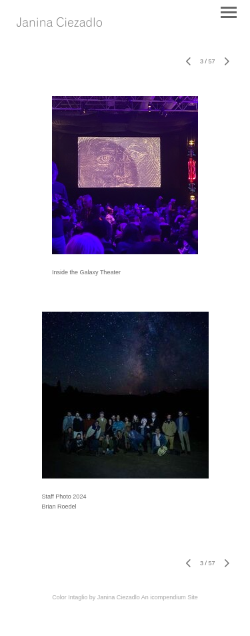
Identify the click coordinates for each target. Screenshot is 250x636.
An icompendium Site (169, 597)
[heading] (59, 23)
